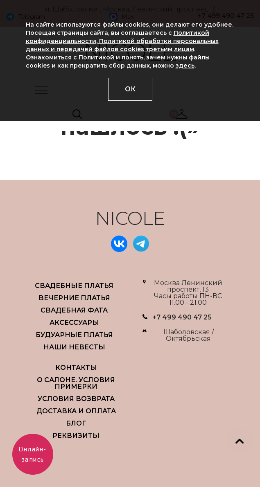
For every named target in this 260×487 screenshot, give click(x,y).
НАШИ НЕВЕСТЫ (74, 347)
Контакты (76, 367)
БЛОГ (76, 423)
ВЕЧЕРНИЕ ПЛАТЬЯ (74, 298)
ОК (130, 89)
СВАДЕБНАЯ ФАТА (74, 310)
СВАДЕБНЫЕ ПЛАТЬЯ (74, 286)
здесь (185, 65)
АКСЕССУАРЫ (74, 322)
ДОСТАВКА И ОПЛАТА (76, 411)
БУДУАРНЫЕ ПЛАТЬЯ (74, 335)
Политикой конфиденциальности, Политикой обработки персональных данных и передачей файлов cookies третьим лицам (122, 41)
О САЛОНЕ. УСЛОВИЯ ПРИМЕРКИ (76, 383)
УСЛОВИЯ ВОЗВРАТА (76, 399)
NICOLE (130, 218)
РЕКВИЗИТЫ (75, 435)
